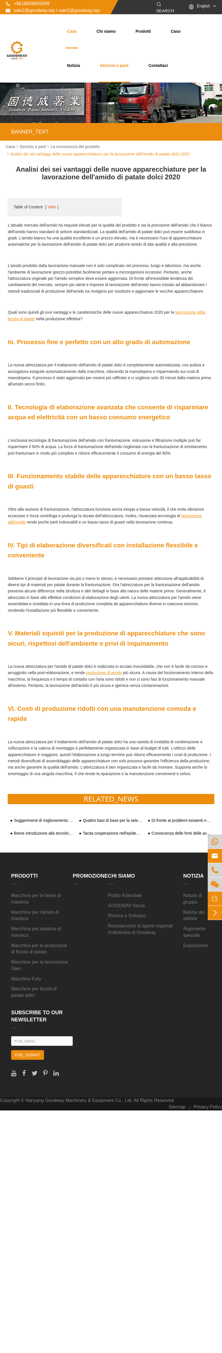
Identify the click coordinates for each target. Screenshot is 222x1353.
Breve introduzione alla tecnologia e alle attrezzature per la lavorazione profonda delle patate (44, 833)
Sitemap (177, 1106)
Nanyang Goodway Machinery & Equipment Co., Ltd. (78, 1100)
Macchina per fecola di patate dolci (34, 992)
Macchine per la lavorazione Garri (39, 965)
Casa (71, 31)
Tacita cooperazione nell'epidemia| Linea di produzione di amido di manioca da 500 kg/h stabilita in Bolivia (113, 833)
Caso (176, 31)
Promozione (90, 876)
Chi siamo (106, 31)
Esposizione (195, 945)
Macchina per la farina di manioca (36, 898)
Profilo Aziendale (125, 895)
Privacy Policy (207, 1106)
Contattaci (158, 65)
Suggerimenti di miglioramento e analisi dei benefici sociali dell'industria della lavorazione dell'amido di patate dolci (44, 820)
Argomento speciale (194, 932)
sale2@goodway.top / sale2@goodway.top (53, 10)
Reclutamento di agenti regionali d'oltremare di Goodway (140, 929)
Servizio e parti (114, 65)
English (203, 6)
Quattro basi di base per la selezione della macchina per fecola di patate (113, 820)
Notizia (73, 65)
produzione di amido (104, 672)
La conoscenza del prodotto (75, 146)
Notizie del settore (194, 915)
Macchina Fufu (26, 978)
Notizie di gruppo (192, 898)
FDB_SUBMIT (27, 1055)
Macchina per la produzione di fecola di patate (39, 948)
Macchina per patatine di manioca (36, 932)
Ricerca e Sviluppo (127, 915)
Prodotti (143, 31)
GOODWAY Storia (126, 905)
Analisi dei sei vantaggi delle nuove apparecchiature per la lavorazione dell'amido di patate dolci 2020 (99, 154)
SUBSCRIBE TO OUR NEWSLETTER (37, 1016)
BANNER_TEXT (30, 132)
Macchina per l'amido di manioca (35, 915)
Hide (52, 207)
